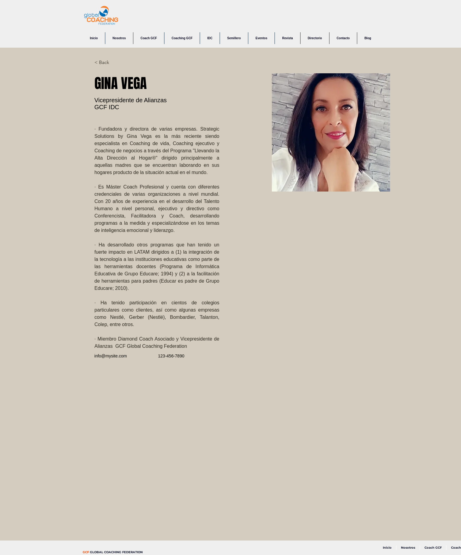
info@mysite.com (110, 356)
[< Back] (106, 62)
